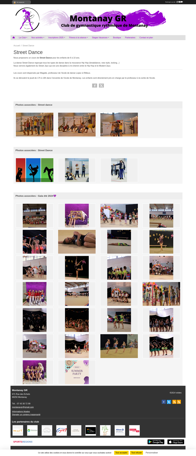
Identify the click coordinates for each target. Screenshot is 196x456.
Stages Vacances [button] (99, 38)
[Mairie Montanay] (32, 430)
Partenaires (130, 38)
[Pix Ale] (17, 430)
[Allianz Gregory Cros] (120, 430)
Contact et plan (146, 38)
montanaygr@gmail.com (23, 407)
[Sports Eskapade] (90, 430)
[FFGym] (61, 430)
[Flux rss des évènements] (179, 402)
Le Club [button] (22, 38)
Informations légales (21, 411)
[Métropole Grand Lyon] (134, 430)
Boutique (117, 38)
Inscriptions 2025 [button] (56, 38)
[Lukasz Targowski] (76, 430)
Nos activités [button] (37, 38)
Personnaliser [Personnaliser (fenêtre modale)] (152, 453)
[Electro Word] (47, 430)
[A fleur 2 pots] (105, 430)
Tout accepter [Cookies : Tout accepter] (121, 453)
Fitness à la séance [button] (77, 38)
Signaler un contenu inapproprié (26, 414)
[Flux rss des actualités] (174, 402)
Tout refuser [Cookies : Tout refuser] (136, 453)
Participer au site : (174, 2)
